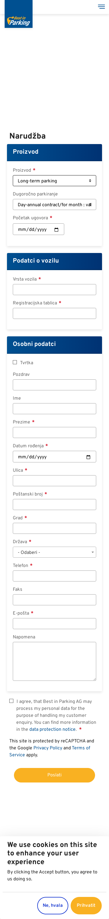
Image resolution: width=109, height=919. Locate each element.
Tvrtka (26, 363)
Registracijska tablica (35, 303)
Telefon (21, 566)
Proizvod (25, 152)
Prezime (22, 422)
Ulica (18, 470)
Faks (17, 590)
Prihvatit (86, 906)
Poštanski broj (28, 494)
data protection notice (52, 730)
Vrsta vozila (25, 279)
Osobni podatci (34, 344)
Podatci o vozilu (36, 261)
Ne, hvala (53, 906)
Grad (18, 518)
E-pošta (21, 613)
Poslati (54, 775)
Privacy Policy (47, 748)
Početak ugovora (31, 218)
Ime (17, 398)
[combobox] (54, 552)
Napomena (24, 637)
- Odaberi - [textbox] (29, 553)
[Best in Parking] (19, 14)
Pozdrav (21, 375)
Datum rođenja (29, 446)
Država (20, 542)
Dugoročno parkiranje (35, 194)
